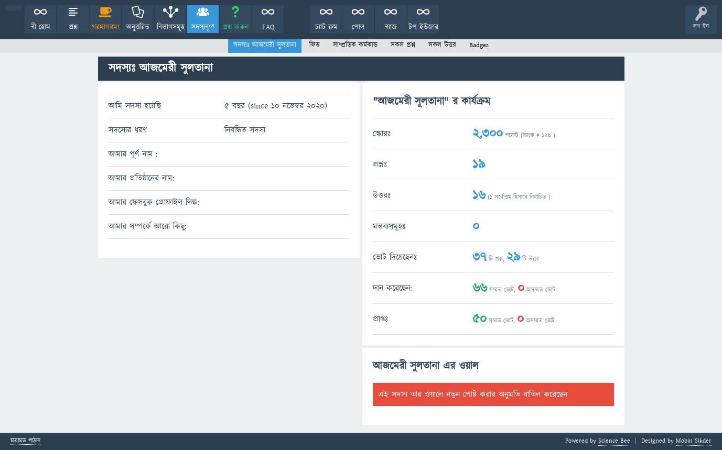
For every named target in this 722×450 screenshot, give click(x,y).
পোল (358, 27)
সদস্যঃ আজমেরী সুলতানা (264, 45)
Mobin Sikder (694, 440)
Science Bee (614, 440)
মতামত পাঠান (25, 441)
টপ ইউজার (423, 27)
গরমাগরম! (106, 27)
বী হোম (40, 27)
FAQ (268, 27)
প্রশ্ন (73, 27)
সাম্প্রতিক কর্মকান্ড (355, 45)
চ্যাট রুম (326, 27)
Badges (479, 45)
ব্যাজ (391, 27)
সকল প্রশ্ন (403, 45)
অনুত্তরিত (137, 27)
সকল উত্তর (442, 45)
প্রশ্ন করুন (236, 27)
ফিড (314, 45)
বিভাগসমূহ (171, 27)
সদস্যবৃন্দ (202, 27)
